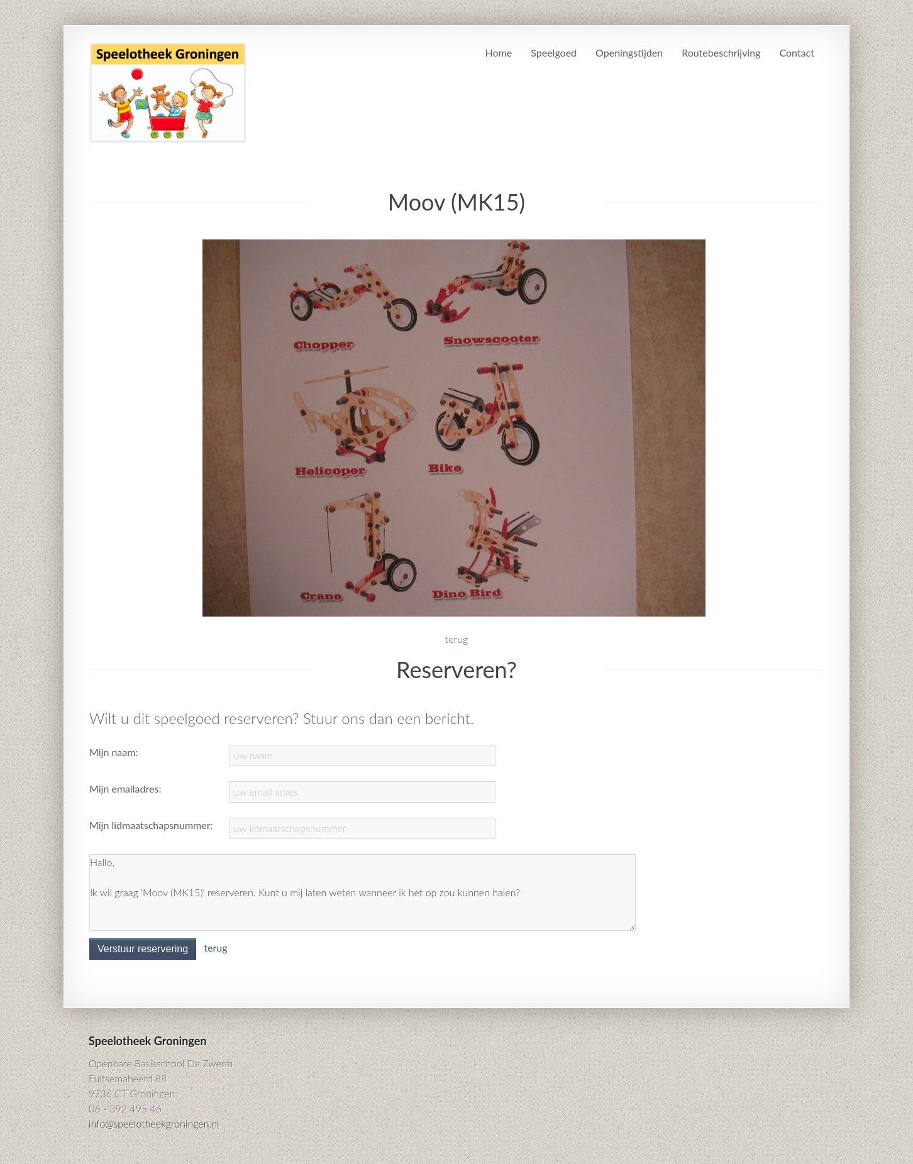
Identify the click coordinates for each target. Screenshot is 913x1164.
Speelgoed (554, 52)
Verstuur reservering (142, 948)
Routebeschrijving (721, 52)
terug (456, 639)
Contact (797, 52)
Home (498, 52)
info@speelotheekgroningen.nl (154, 1123)
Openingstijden (629, 52)
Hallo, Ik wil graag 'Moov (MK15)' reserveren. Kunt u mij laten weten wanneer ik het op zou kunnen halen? (362, 892)
